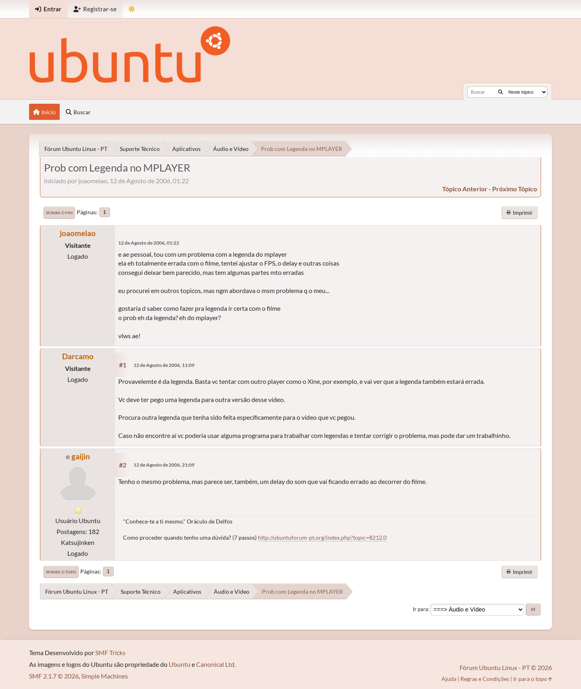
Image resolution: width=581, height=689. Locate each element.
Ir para (420, 609)
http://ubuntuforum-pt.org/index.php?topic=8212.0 (322, 537)
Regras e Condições (484, 678)
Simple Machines (104, 676)
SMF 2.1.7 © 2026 (54, 676)
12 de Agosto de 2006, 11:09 (164, 365)
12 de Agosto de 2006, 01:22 (148, 242)
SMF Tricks (110, 652)
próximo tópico (514, 189)
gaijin (80, 456)
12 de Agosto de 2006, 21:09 (164, 464)
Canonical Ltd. (216, 664)
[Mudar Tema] (132, 9)
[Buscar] (500, 92)
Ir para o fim (59, 212)
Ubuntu (179, 664)
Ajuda (448, 678)
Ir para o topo (61, 572)
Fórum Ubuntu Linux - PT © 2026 (506, 667)
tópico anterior (464, 189)
